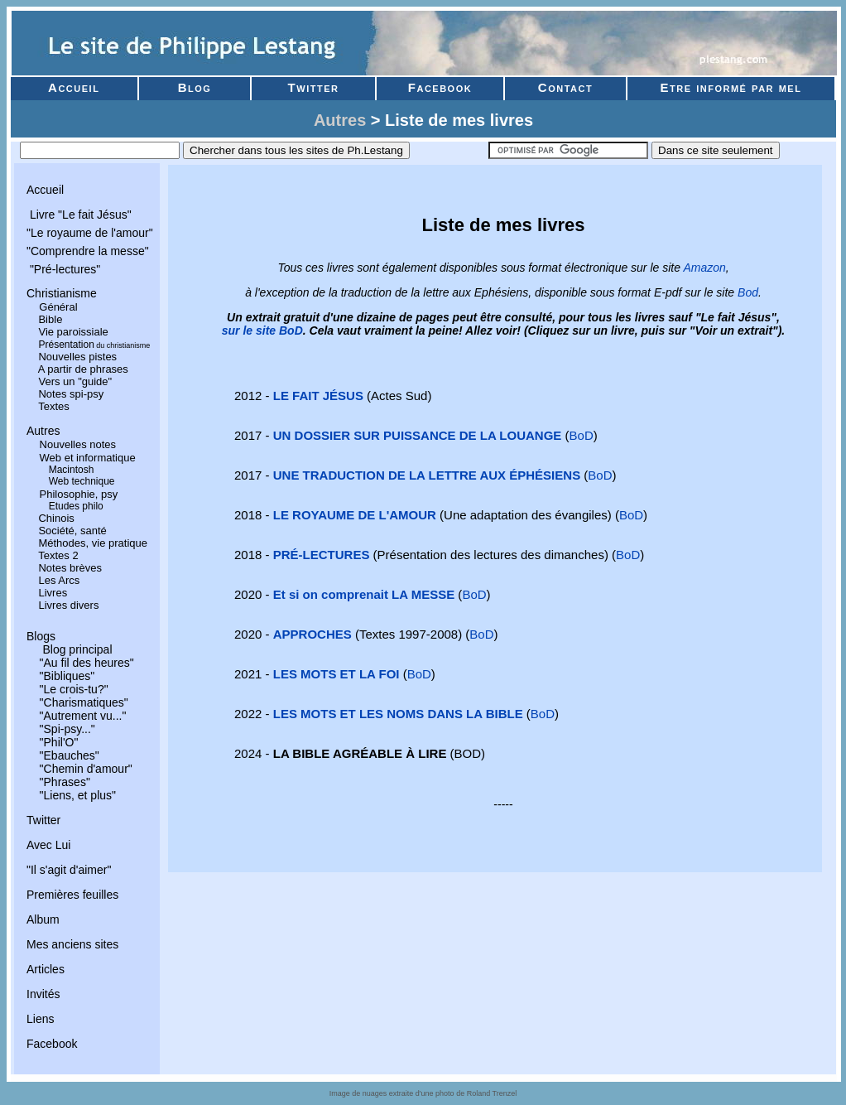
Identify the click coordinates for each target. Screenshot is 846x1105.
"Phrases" (65, 782)
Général (58, 307)
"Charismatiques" (84, 702)
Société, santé (72, 530)
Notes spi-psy (70, 394)
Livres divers (68, 605)
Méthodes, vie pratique (92, 543)
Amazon (704, 267)
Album (43, 919)
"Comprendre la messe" (87, 251)
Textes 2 (58, 555)
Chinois (56, 518)
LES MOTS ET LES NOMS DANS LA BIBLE (398, 714)
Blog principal (76, 649)
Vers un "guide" (75, 381)
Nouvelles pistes (77, 356)
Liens (40, 1018)
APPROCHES (312, 634)
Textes (54, 406)
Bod (748, 292)
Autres (340, 120)
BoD (582, 435)
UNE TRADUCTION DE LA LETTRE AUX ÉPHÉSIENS (426, 475)
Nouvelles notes (78, 444)
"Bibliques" (67, 676)
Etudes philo (76, 506)
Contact (568, 87)
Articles (45, 969)
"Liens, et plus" (78, 795)
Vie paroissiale (73, 332)
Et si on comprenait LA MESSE (363, 594)
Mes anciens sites (72, 944)
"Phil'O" (59, 742)
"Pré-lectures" (63, 269)
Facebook (440, 87)
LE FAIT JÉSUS (318, 395)
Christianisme (61, 293)
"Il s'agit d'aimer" (68, 869)
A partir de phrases (83, 369)
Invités (43, 994)
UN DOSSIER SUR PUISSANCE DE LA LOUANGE (417, 435)
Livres (52, 592)
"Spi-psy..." (67, 729)
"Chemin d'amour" (86, 768)
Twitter (313, 87)
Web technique (82, 481)
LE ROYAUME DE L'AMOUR (354, 515)
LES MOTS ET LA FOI (336, 674)
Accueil (73, 87)
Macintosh (71, 469)
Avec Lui (48, 845)
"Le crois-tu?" (74, 689)
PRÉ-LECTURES (321, 555)
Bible (50, 319)
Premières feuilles (72, 894)
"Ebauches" (69, 755)
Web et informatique (88, 457)
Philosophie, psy (79, 494)
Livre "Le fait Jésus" (79, 214)
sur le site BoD (262, 330)
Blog (194, 87)
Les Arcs (58, 580)
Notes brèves (70, 568)
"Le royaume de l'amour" (89, 232)
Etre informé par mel (731, 87)
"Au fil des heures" (87, 662)
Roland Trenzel (492, 1093)
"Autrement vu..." (83, 715)
